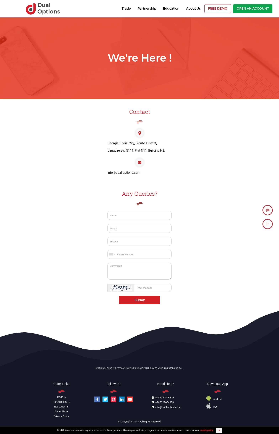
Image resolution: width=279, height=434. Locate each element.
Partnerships (61, 401)
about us (61, 411)
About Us (193, 8)
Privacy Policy (61, 416)
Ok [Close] (219, 430)
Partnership (146, 8)
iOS (211, 407)
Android (214, 399)
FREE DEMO (217, 8)
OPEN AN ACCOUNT (253, 8)
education (61, 406)
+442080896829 (164, 397)
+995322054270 (164, 402)
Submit (140, 300)
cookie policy (206, 430)
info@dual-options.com (123, 172)
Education (170, 8)
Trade (125, 8)
